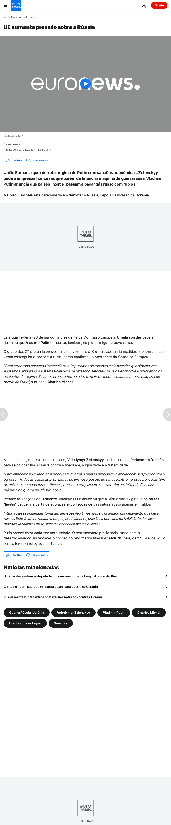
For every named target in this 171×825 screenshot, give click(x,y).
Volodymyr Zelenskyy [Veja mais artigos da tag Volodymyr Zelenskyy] (73, 612)
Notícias (16, 17)
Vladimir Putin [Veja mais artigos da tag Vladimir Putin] (113, 612)
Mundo (30, 17)
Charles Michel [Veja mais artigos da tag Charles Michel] (148, 612)
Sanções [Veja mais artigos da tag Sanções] (60, 623)
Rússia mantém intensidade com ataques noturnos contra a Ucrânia (53, 597)
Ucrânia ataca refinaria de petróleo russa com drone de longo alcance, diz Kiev (60, 576)
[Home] (5, 17)
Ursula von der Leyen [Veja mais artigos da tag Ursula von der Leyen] (25, 623)
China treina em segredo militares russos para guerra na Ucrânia (51, 586)
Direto (159, 5)
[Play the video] (85, 84)
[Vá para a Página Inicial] (16, 5)
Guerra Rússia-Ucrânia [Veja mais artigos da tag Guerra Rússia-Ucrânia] (26, 612)
